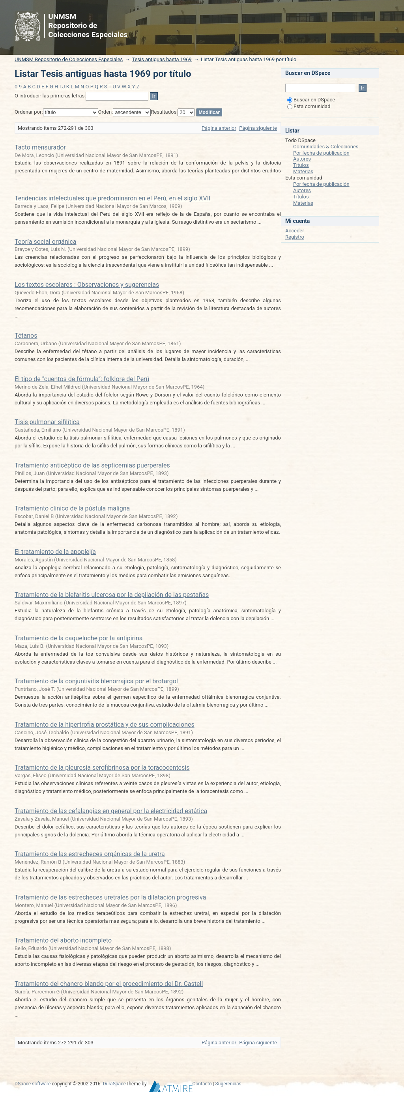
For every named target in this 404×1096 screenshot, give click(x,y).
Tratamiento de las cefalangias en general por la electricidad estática (111, 811)
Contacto (202, 1084)
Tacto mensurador (40, 147)
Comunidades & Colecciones (326, 147)
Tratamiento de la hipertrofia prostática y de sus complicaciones (105, 724)
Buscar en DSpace (311, 100)
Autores (302, 159)
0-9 (18, 87)
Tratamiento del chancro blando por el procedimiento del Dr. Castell (109, 984)
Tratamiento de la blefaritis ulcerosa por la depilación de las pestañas (112, 594)
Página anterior (219, 128)
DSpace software (32, 1084)
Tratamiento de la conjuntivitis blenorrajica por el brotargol (96, 681)
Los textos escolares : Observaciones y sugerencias (87, 284)
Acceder (294, 231)
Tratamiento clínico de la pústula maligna (72, 508)
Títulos (301, 165)
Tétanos (26, 335)
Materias (303, 171)
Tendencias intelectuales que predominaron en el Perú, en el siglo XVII (112, 198)
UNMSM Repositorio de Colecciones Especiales (69, 59)
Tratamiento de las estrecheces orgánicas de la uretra (90, 854)
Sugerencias (228, 1084)
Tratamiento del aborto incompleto (63, 940)
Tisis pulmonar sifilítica (47, 422)
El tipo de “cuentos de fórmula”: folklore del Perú (82, 379)
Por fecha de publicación (321, 153)
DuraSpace (114, 1084)
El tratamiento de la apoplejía (55, 551)
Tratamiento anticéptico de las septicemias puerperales (92, 465)
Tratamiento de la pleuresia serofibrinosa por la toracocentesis (102, 767)
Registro (294, 237)
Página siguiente (258, 128)
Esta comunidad (309, 106)
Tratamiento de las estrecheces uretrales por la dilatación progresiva (110, 897)
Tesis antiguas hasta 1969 (162, 59)
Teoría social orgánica (46, 241)
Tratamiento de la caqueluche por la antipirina (78, 638)
